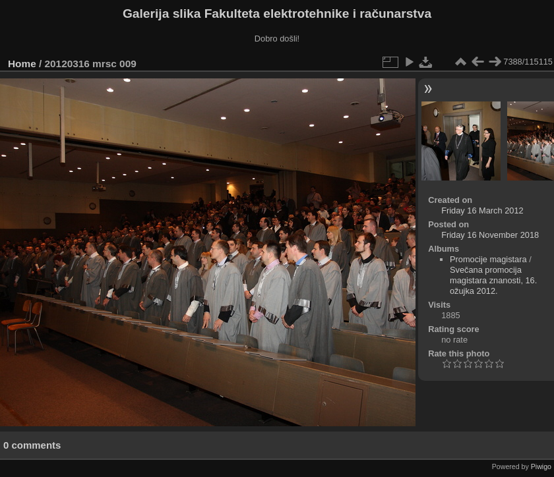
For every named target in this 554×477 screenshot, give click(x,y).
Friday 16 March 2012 (482, 210)
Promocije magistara (488, 259)
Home (22, 63)
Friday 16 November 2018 (490, 235)
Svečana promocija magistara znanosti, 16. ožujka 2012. (493, 280)
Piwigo (541, 466)
